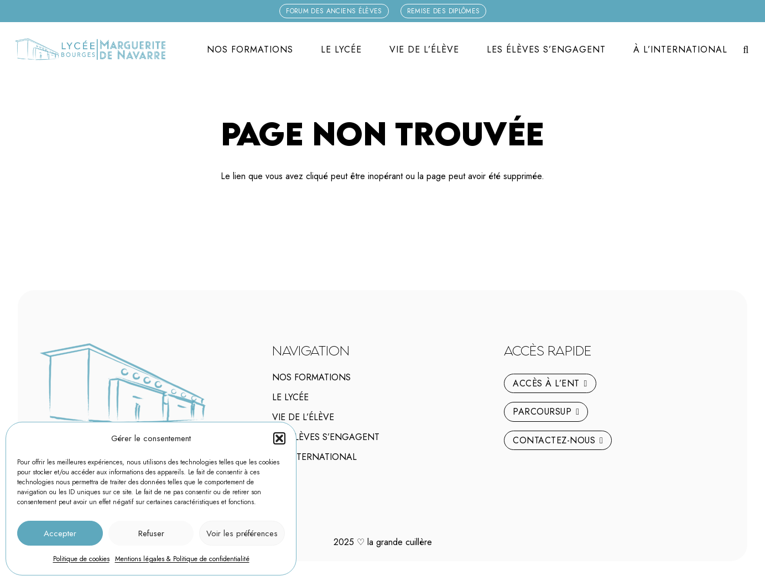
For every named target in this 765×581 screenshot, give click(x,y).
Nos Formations (311, 377)
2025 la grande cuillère (383, 542)
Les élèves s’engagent (325, 437)
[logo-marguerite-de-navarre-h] (89, 49)
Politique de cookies (81, 559)
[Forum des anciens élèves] (334, 11)
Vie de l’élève (303, 417)
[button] (279, 438)
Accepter (60, 533)
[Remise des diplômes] (443, 11)
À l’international (314, 457)
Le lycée (290, 397)
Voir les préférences (242, 533)
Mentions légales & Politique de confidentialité (182, 559)
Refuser (151, 533)
